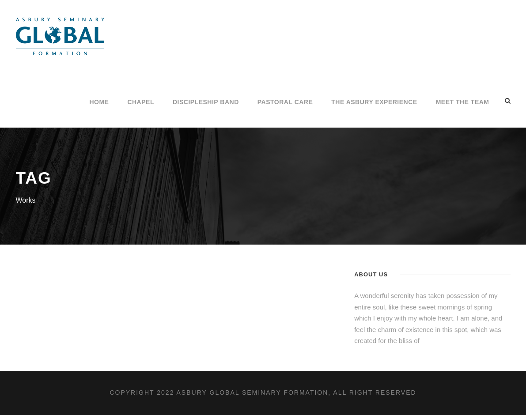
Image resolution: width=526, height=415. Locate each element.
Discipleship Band (206, 102)
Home (99, 102)
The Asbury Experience (374, 102)
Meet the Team (462, 102)
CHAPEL (140, 102)
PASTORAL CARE (285, 102)
